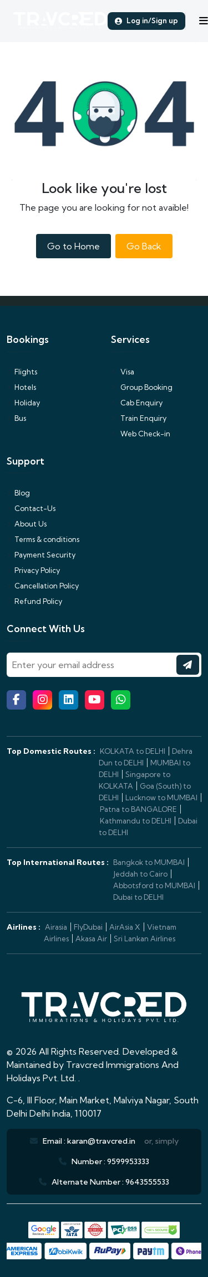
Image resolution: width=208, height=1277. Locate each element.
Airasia (56, 926)
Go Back (143, 246)
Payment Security (41, 554)
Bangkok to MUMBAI (149, 862)
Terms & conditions (43, 539)
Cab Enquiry (137, 402)
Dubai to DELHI (138, 897)
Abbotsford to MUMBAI (154, 885)
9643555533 (147, 1182)
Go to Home (73, 246)
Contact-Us (31, 508)
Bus (16, 418)
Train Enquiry (138, 418)
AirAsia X (124, 926)
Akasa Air (91, 938)
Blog (18, 492)
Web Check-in (140, 433)
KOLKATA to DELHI (132, 751)
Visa (122, 371)
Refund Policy (34, 601)
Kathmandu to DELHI (135, 820)
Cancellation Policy (43, 585)
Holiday (23, 402)
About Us (27, 523)
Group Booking (142, 387)
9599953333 (128, 1161)
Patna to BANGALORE (138, 809)
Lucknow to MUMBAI (161, 797)
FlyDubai (88, 926)
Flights (22, 371)
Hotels (21, 387)
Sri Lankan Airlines (144, 938)
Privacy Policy (33, 570)
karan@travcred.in (101, 1141)
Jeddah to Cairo (140, 873)
